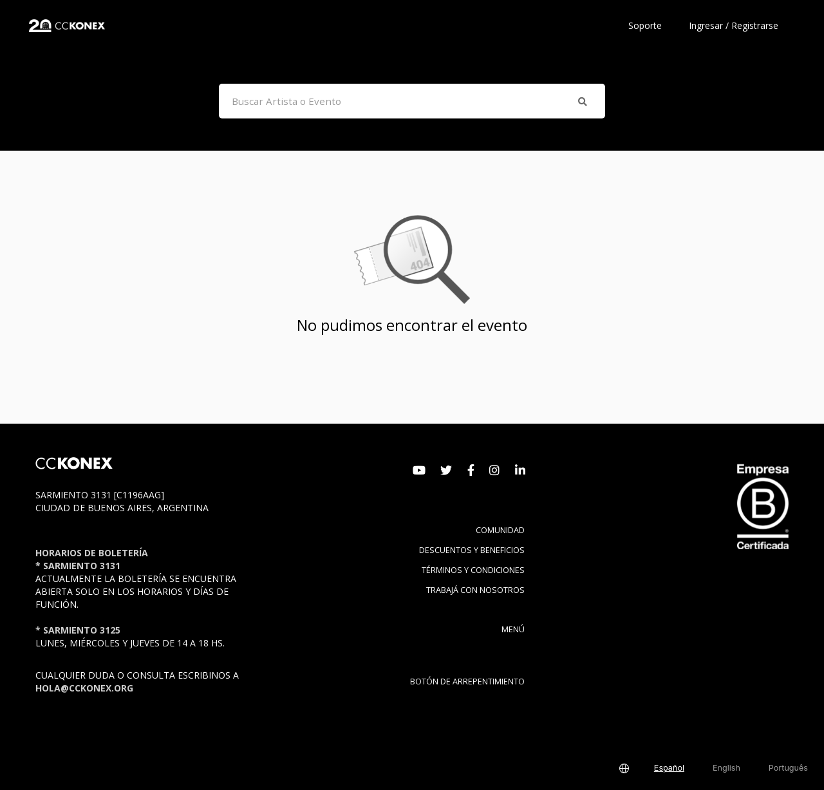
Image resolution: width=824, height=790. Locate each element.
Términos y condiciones (473, 570)
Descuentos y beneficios (472, 550)
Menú (513, 629)
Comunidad (500, 530)
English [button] (726, 768)
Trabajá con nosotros (475, 590)
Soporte (645, 25)
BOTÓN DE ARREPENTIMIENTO (467, 681)
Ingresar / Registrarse (733, 25)
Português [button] (788, 768)
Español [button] (669, 768)
